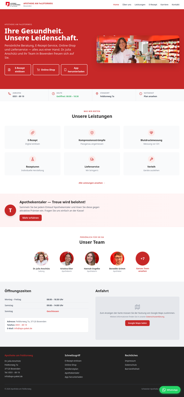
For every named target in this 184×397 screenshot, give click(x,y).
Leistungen (140, 4)
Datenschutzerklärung (155, 316)
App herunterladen (74, 69)
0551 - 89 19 (18, 96)
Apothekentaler (72, 373)
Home (116, 4)
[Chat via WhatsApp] (170, 390)
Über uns (126, 4)
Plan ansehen (150, 96)
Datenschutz (131, 364)
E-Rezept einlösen (16, 69)
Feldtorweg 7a (107, 96)
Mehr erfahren (30, 217)
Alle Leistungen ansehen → (92, 183)
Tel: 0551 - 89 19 (12, 372)
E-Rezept (153, 4)
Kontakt (175, 4)
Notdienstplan (71, 368)
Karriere (164, 4)
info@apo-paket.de (23, 328)
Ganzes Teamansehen (142, 269)
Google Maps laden (137, 323)
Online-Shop (46, 69)
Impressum (130, 360)
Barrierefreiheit (132, 368)
